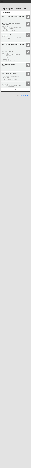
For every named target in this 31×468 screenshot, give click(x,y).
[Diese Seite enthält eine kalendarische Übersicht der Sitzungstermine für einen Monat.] (17, 91)
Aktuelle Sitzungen (9, 12)
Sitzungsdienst (24, 97)
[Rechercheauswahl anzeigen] (4, 7)
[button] (28, 17)
